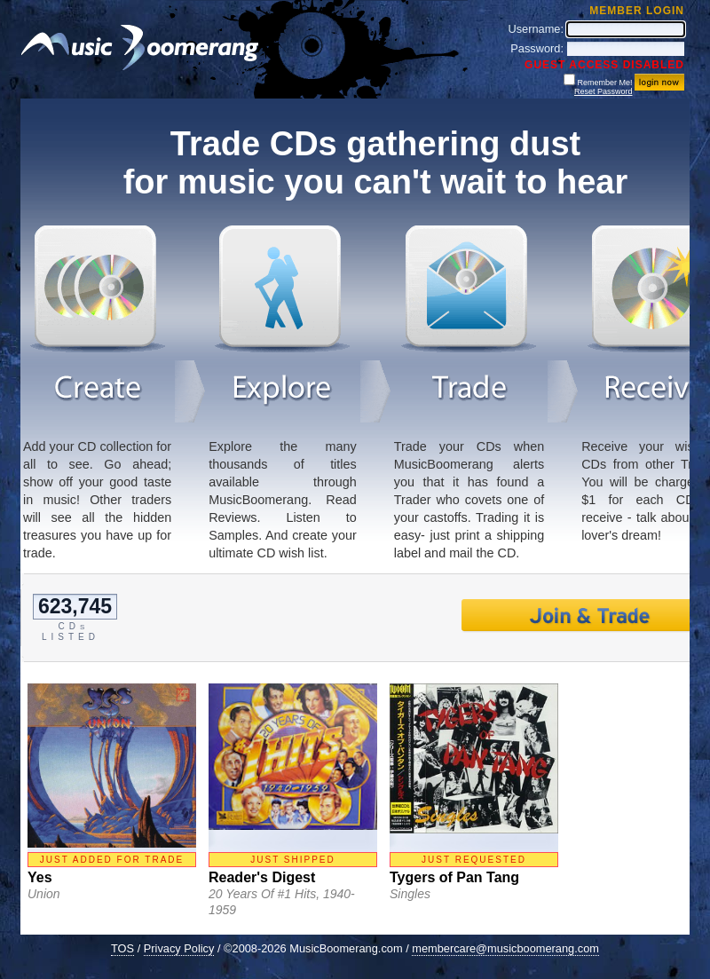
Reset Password (603, 91)
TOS (122, 948)
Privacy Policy (179, 948)
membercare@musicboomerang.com (505, 948)
